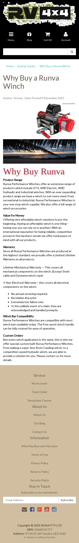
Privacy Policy (39, 463)
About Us (39, 414)
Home (10, 66)
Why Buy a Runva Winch (55, 66)
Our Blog (39, 423)
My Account (39, 383)
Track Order (39, 392)
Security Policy (39, 480)
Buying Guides (26, 66)
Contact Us (39, 432)
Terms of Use (39, 454)
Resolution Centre (39, 400)
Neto (52, 537)
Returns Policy (39, 471)
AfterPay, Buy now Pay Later (39, 446)
